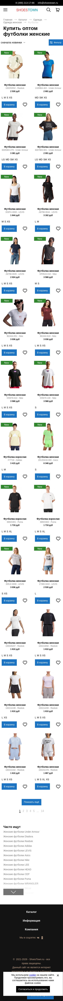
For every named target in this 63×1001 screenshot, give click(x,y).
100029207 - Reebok (15, 646)
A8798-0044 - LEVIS (48, 212)
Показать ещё (31, 802)
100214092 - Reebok (48, 646)
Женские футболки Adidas (17, 846)
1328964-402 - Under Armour (48, 88)
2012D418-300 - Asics (48, 460)
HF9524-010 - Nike (48, 274)
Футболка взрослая (15, 457)
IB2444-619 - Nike (48, 336)
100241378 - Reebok (48, 770)
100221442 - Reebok (15, 770)
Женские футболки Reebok (18, 841)
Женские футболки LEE (16, 864)
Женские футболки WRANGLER (20, 883)
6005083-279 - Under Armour (15, 150)
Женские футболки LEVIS (17, 850)
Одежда (37, 19)
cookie (32, 975)
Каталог (22, 19)
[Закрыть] (57, 975)
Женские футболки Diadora (18, 836)
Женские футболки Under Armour (21, 831)
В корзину (9, 104)
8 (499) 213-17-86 (25, 3)
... (38, 811)
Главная (7, 19)
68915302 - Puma (48, 522)
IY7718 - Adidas (15, 460)
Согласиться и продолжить (33, 989)
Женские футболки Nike (16, 860)
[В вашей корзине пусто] (58, 10)
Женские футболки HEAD (17, 869)
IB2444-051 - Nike (15, 336)
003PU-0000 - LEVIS (15, 212)
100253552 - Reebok (15, 88)
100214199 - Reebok (15, 708)
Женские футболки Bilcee (17, 888)
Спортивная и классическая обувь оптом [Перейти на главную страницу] (27, 10)
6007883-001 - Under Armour (48, 150)
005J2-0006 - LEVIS (15, 584)
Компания (31, 929)
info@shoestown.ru (48, 3)
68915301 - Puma (15, 522)
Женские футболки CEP (16, 874)
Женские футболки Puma (17, 879)
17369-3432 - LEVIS (48, 584)
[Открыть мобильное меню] (5, 10)
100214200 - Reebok (48, 708)
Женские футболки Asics (16, 855)
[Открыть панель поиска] (49, 10)
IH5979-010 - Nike (15, 398)
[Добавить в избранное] (25, 104)
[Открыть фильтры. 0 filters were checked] (56, 42)
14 (42, 811)
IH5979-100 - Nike (48, 398)
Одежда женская (12, 22)
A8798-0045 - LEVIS (15, 274)
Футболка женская (15, 85)
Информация (31, 920)
